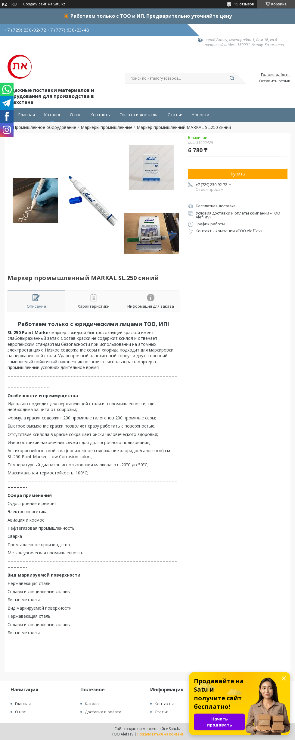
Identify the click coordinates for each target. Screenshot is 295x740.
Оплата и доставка (139, 115)
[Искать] (232, 78)
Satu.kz (175, 728)
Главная (26, 115)
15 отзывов (244, 4)
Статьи (175, 115)
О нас (75, 115)
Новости (200, 115)
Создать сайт (34, 4)
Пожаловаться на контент (160, 734)
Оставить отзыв (274, 81)
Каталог (52, 115)
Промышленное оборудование (44, 127)
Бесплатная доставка (216, 206)
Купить (238, 174)
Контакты (100, 115)
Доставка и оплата (103, 711)
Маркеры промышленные (106, 127)
